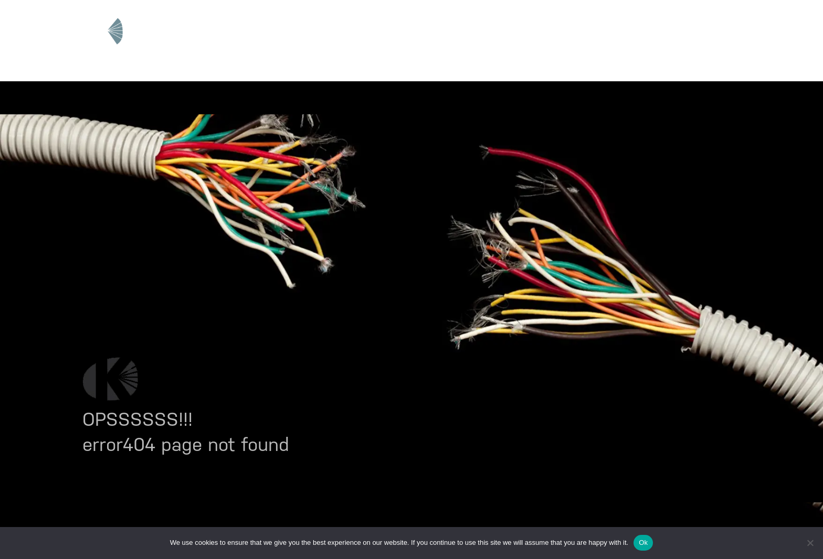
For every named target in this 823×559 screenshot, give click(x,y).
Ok (643, 542)
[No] (810, 543)
